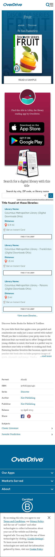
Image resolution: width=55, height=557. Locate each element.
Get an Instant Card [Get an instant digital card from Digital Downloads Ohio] (14, 229)
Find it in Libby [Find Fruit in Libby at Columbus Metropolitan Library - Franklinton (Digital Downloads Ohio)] (27, 273)
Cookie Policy (36, 549)
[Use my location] (45, 195)
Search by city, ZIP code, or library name (27, 191)
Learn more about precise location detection (35, 199)
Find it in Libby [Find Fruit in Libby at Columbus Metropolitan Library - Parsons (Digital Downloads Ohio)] (27, 309)
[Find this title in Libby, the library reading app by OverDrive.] (27, 129)
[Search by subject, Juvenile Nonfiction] (27, 434)
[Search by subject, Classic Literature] (27, 428)
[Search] (50, 195)
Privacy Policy (36, 521)
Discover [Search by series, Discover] (25, 392)
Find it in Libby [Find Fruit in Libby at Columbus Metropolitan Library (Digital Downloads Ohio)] (27, 237)
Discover (32, 25)
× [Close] (49, 517)
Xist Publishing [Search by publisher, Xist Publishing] (28, 404)
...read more (46, 356)
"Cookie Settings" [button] (35, 539)
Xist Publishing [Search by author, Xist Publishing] (29, 30)
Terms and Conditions (14, 521)
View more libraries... (27, 316)
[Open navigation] (49, 5)
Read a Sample (27, 79)
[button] (27, 473)
